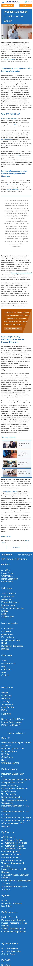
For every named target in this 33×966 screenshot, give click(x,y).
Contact (5, 675)
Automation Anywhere (11, 903)
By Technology (9, 769)
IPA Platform (7, 559)
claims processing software (9, 491)
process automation (6, 139)
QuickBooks (7, 757)
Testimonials (7, 704)
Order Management (10, 851)
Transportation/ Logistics (12, 608)
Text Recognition (9, 794)
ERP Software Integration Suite (16, 742)
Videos (4, 693)
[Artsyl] (12, 2)
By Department (9, 943)
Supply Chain (7, 617)
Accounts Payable (9, 948)
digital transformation (9, 59)
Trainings (5, 701)
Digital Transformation (11, 860)
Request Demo (7, 5)
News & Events (8, 663)
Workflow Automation (11, 854)
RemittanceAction (9, 579)
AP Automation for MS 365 (13, 848)
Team (4, 660)
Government (7, 634)
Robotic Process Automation (9, 118)
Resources (7, 687)
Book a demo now (13, 329)
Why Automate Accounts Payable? (16, 444)
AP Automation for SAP (12, 840)
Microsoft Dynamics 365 (12, 748)
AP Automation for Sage (12, 846)
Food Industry (7, 637)
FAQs (4, 710)
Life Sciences (7, 628)
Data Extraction (8, 791)
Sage (3, 760)
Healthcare (6, 599)
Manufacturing (8, 605)
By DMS (5, 960)
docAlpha (5, 564)
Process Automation (10, 857)
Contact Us (16, 547)
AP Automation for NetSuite (14, 843)
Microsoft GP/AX (9, 751)
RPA (15, 125)
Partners (6, 713)
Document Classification (12, 774)
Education (6, 631)
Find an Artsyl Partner (11, 722)
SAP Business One (10, 763)
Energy (4, 611)
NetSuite (5, 754)
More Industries (9, 623)
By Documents (9, 912)
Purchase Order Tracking (13, 920)
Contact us (26, 5)
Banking (5, 649)
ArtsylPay (5, 570)
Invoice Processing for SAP (14, 929)
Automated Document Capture (15, 779)
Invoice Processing (10, 917)
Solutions (22, 559)
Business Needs (16, 733)
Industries (6, 588)
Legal (4, 614)
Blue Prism (6, 906)
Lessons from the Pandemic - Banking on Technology (16, 454)
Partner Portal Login (10, 725)
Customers (6, 669)
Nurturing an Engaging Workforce (15, 463)
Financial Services (9, 602)
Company (6, 655)
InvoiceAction (7, 573)
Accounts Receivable (11, 951)
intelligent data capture (13, 189)
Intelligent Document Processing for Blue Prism (16, 473)
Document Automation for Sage (16, 817)
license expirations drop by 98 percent (21, 273)
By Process (7, 832)
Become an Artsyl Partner (13, 719)
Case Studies (7, 707)
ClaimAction (7, 581)
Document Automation (11, 797)
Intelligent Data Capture (12, 782)
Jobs (3, 672)
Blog (3, 666)
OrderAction (7, 576)
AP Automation (8, 837)
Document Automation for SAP (15, 820)
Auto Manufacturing (10, 640)
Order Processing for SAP (13, 931)
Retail (4, 643)
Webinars (5, 698)
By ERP (5, 737)
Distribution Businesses (12, 646)
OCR (3, 777)
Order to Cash (8, 954)
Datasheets (6, 695)
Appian (4, 900)
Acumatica (6, 745)
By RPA (5, 895)
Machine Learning (9, 785)
